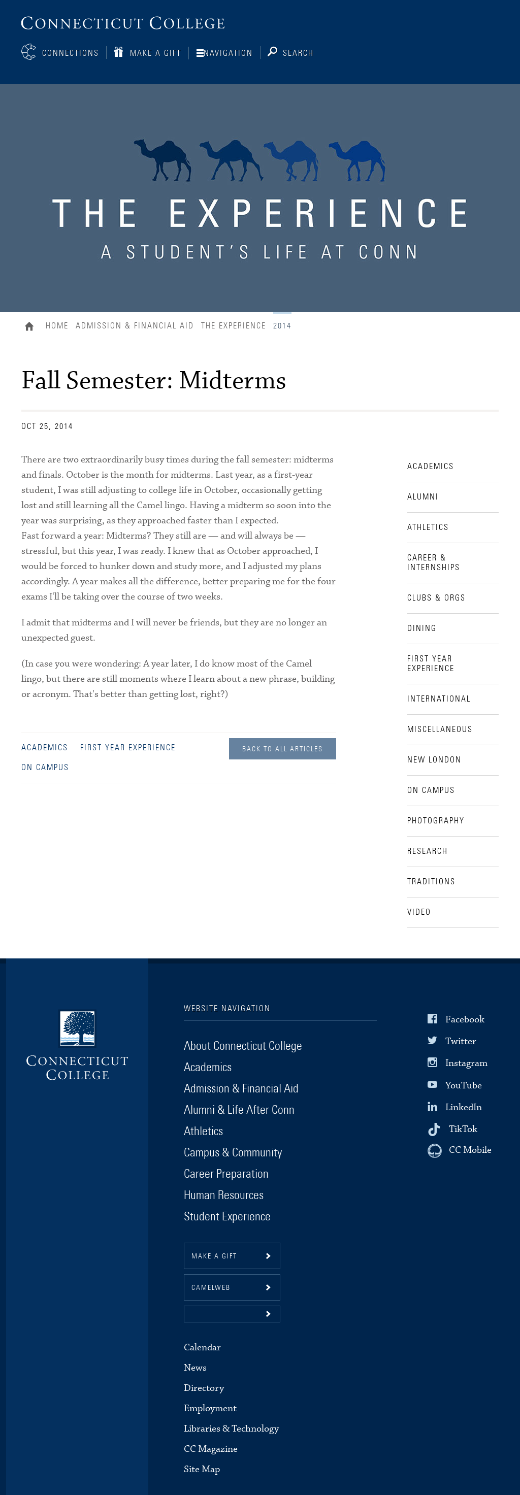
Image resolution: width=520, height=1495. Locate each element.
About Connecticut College (243, 1046)
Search (298, 53)
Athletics (203, 1131)
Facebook (464, 1019)
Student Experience (227, 1217)
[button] (232, 1314)
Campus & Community (233, 1153)
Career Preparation (226, 1174)
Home (31, 327)
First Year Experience (128, 748)
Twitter (460, 1041)
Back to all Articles (282, 749)
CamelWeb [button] (211, 1287)
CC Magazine (211, 1449)
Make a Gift (155, 53)
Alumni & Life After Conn (239, 1110)
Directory (204, 1388)
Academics (44, 748)
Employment (210, 1408)
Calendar (202, 1347)
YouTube (463, 1085)
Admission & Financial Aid (135, 326)
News (195, 1367)
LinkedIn (463, 1107)
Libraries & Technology (231, 1428)
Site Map (202, 1469)
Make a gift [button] (214, 1256)
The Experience (233, 326)
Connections (70, 53)
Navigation (228, 53)
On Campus (45, 767)
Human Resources (224, 1195)
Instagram (466, 1063)
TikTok (463, 1129)
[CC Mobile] (460, 1151)
